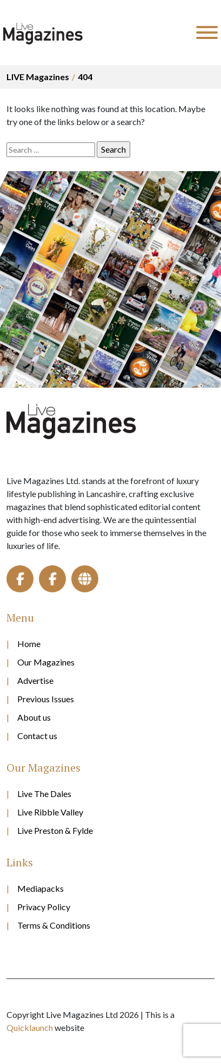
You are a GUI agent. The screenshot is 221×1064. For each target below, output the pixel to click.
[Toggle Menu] (207, 32)
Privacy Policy (43, 907)
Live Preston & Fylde (55, 830)
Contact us (37, 735)
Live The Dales (44, 793)
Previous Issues (45, 699)
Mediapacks (40, 888)
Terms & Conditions (53, 925)
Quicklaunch (29, 1027)
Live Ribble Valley (50, 812)
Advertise (35, 680)
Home (29, 643)
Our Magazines (46, 662)
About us (34, 717)
